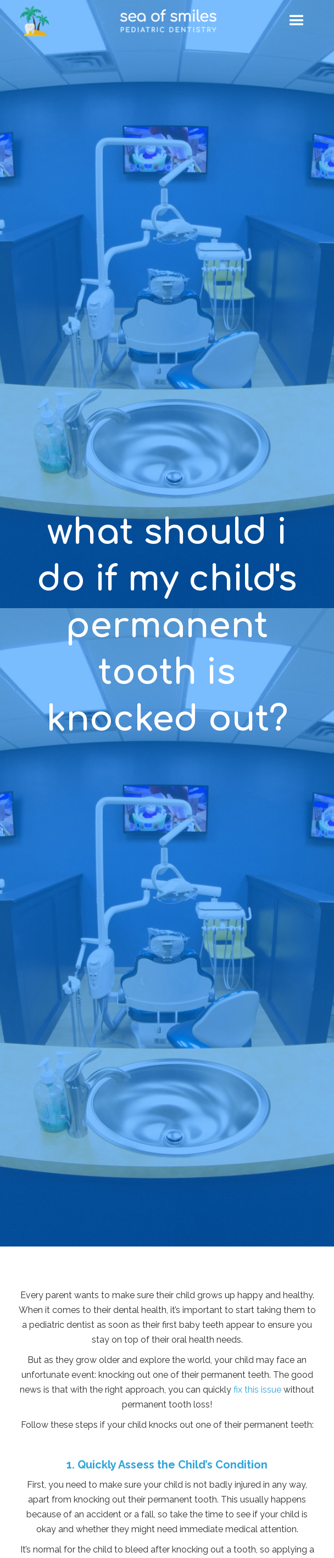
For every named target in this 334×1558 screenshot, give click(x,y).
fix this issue (257, 1389)
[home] (168, 20)
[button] (297, 21)
